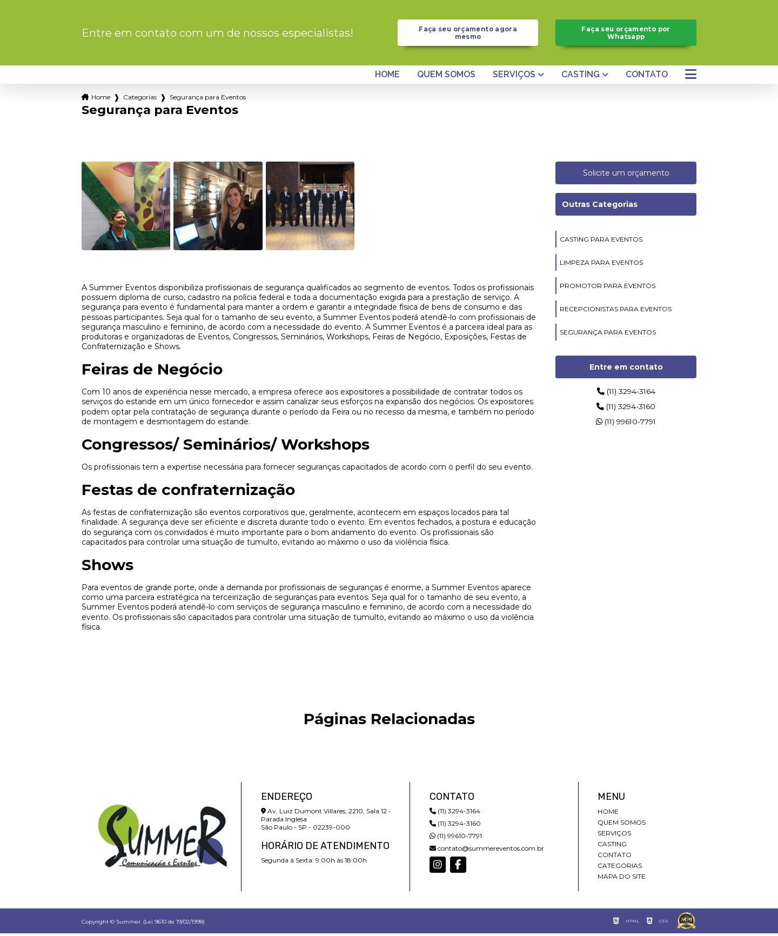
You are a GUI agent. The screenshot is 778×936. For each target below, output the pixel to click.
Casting (580, 77)
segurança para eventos (608, 335)
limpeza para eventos (601, 265)
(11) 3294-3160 (626, 411)
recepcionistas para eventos (616, 311)
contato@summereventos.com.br (487, 851)
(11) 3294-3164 (626, 395)
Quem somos (446, 77)
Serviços (514, 77)
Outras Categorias (600, 207)
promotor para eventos (607, 288)
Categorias (140, 100)
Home (387, 77)
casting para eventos (601, 242)
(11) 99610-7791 (626, 428)
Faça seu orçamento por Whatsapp (625, 34)
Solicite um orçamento (626, 175)
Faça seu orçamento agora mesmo (468, 34)
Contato (647, 77)
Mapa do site (622, 879)
